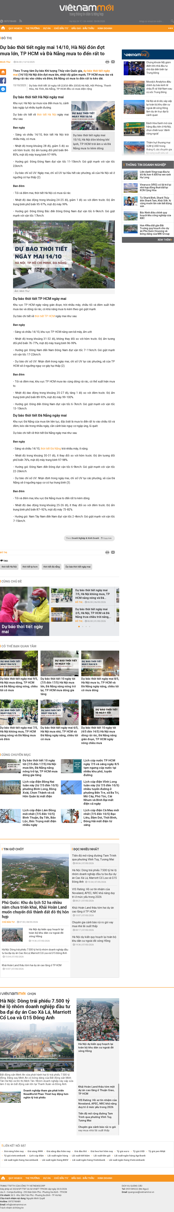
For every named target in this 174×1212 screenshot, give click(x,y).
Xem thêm (165, 239)
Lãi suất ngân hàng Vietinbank (88, 1160)
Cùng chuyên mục (16, 755)
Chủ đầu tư (61, 28)
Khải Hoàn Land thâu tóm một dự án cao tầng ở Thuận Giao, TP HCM (96, 1090)
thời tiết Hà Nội (46, 114)
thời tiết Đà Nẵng (51, 448)
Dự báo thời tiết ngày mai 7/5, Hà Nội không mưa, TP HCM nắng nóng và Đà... (92, 594)
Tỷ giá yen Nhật (156, 1151)
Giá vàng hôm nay (14, 1151)
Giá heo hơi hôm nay (101, 1151)
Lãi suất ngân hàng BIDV (55, 1160)
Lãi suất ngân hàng (58, 1155)
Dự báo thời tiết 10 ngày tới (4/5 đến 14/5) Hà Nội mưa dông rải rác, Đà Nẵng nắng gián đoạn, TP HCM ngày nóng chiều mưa (99, 735)
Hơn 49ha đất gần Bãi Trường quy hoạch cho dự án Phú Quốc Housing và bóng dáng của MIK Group (154, 229)
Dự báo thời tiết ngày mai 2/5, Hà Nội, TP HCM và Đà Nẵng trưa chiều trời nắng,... (93, 613)
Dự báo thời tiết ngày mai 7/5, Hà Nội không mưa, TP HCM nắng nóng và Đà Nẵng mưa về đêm (19, 733)
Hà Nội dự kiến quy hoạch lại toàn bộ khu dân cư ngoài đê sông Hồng (46, 933)
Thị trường (33, 28)
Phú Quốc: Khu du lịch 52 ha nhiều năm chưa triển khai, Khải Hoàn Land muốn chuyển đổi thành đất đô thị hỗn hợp (35, 909)
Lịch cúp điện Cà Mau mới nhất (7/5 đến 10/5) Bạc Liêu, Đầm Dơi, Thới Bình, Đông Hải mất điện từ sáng (101, 817)
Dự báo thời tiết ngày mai (78, 567)
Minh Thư (5, 62)
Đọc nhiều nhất (86, 849)
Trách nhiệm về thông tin (12, 1208)
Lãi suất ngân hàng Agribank (129, 1155)
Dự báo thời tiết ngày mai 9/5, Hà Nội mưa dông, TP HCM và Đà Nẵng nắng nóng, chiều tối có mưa (19, 684)
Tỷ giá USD (139, 1151)
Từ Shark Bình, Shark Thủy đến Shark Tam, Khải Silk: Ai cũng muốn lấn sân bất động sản (156, 202)
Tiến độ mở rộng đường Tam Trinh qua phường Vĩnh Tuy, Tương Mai (95, 1117)
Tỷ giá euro (123, 1151)
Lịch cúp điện (36, 1155)
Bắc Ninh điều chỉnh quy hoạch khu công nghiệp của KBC (155, 215)
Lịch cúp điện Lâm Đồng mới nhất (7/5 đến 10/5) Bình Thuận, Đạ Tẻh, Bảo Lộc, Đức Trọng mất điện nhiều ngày (39, 817)
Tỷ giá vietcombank (14, 1155)
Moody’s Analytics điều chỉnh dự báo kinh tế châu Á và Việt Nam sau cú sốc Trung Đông (159, 87)
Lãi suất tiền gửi (102, 1155)
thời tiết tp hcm (30, 567)
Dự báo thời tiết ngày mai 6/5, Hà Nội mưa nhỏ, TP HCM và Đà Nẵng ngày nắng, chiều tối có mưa (59, 733)
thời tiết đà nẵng (52, 567)
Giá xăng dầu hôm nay (58, 1151)
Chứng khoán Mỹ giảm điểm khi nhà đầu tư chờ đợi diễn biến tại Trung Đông (158, 67)
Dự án (47, 28)
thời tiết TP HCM (45, 316)
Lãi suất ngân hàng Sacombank (21, 1160)
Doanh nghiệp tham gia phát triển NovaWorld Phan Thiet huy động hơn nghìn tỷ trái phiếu (45, 1094)
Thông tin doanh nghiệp (145, 165)
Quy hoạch (15, 28)
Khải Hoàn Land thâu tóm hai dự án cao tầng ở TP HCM (31, 965)
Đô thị (6, 38)
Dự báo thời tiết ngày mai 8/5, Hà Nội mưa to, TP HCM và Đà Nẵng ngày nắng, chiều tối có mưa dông (100, 684)
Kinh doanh (105, 28)
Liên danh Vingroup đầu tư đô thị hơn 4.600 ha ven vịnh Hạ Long (155, 174)
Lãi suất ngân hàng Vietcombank (127, 1160)
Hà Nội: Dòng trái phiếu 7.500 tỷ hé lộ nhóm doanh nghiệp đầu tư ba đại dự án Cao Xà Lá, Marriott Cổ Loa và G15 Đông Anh (35, 1009)
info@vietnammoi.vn (16, 1204)
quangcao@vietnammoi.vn (141, 1192)
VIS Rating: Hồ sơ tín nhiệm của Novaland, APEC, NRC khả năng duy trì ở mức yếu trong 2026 (93, 893)
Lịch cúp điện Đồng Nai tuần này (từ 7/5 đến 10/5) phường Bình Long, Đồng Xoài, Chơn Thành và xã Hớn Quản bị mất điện (40, 789)
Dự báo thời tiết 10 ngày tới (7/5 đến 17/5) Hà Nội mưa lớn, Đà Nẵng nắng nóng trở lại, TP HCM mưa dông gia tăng (58, 686)
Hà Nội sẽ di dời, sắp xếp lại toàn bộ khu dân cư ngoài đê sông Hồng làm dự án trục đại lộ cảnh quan (159, 108)
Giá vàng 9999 (35, 1151)
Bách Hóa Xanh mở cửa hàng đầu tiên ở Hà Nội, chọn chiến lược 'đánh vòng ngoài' (159, 128)
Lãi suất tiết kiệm (81, 1155)
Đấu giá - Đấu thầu (83, 28)
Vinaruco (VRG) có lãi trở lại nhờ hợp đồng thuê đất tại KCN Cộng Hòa (155, 187)
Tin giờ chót (13, 849)
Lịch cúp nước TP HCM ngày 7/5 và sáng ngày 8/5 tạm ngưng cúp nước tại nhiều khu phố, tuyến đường (101, 768)
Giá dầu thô (80, 1151)
